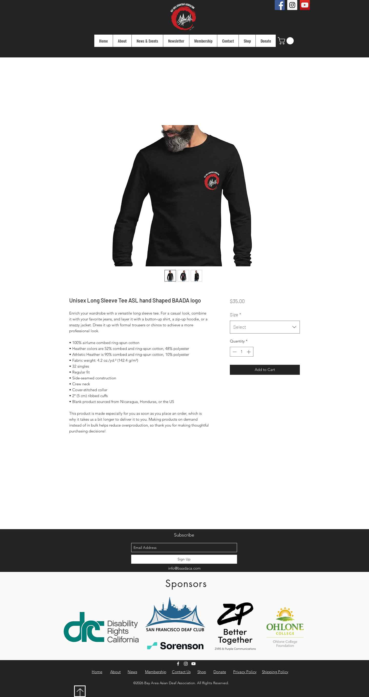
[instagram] (185, 663)
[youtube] (193, 663)
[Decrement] (234, 352)
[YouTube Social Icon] (305, 5)
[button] (286, 40)
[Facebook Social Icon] (280, 5)
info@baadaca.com (184, 568)
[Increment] (249, 352)
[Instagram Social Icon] (292, 5)
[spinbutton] (241, 352)
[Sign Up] (184, 559)
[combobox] (265, 327)
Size (235, 314)
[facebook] (178, 663)
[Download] (80, 691)
